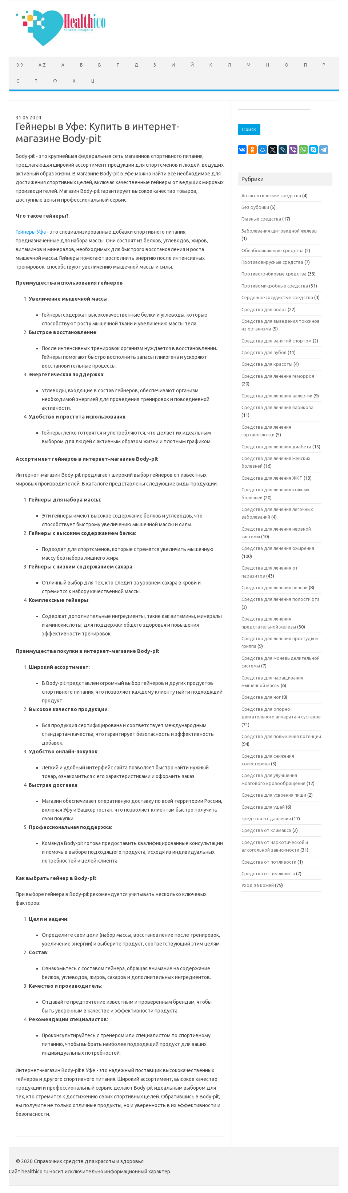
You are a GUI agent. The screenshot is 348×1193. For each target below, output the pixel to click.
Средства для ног (261, 696)
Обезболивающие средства (272, 250)
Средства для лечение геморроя (277, 375)
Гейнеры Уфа (31, 232)
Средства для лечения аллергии (276, 395)
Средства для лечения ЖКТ (272, 477)
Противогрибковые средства (274, 273)
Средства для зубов (264, 352)
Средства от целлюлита (268, 873)
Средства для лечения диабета (276, 446)
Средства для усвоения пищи (273, 794)
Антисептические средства (271, 195)
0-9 (19, 65)
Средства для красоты (266, 363)
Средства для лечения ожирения (277, 548)
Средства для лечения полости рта (280, 599)
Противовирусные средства (272, 262)
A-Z (42, 65)
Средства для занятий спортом (276, 340)
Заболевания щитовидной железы (279, 230)
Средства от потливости (268, 861)
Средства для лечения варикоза (277, 407)
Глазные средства (261, 218)
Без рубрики (255, 207)
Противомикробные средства (274, 285)
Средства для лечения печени (274, 587)
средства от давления (266, 818)
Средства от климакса (266, 830)
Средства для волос (264, 309)
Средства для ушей (263, 806)
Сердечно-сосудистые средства (277, 297)
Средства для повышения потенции (281, 736)
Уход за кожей (257, 885)
